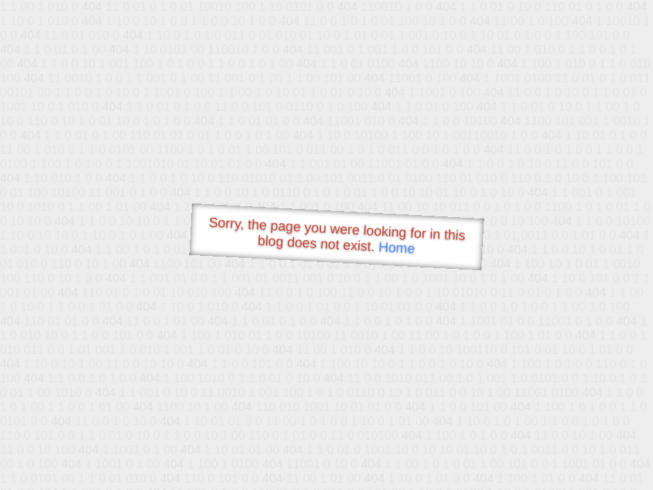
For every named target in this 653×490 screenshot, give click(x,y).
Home (396, 247)
